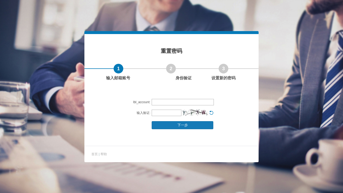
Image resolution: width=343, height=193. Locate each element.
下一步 (182, 125)
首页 (95, 154)
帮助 (103, 154)
